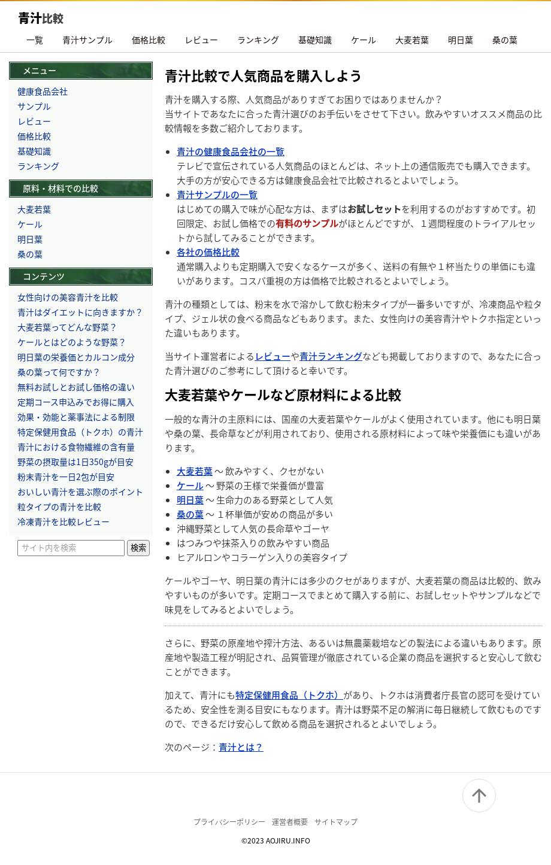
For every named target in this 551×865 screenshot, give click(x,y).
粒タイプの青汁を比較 (59, 506)
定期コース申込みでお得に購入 (75, 402)
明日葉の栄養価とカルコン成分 (76, 357)
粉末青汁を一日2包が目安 (65, 476)
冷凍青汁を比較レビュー (63, 521)
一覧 (34, 39)
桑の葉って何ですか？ (59, 372)
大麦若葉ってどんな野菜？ (67, 327)
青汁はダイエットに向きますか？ (80, 312)
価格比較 (148, 39)
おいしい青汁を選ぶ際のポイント (80, 491)
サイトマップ (336, 822)
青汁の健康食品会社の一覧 (230, 151)
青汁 (40, 17)
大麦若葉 (412, 39)
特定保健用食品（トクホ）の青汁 (80, 432)
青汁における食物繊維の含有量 (76, 447)
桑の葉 (504, 39)
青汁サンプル (87, 39)
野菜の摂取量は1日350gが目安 (75, 462)
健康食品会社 (42, 91)
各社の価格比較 (208, 251)
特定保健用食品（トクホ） (289, 694)
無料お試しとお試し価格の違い (76, 387)
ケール (363, 39)
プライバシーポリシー (229, 822)
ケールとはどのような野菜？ (71, 342)
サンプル (34, 106)
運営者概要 (290, 822)
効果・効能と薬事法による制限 (76, 417)
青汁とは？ (241, 746)
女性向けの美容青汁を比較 (67, 297)
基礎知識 (315, 39)
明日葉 (460, 39)
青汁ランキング (330, 356)
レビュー (201, 39)
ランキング (258, 39)
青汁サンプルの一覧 (217, 194)
